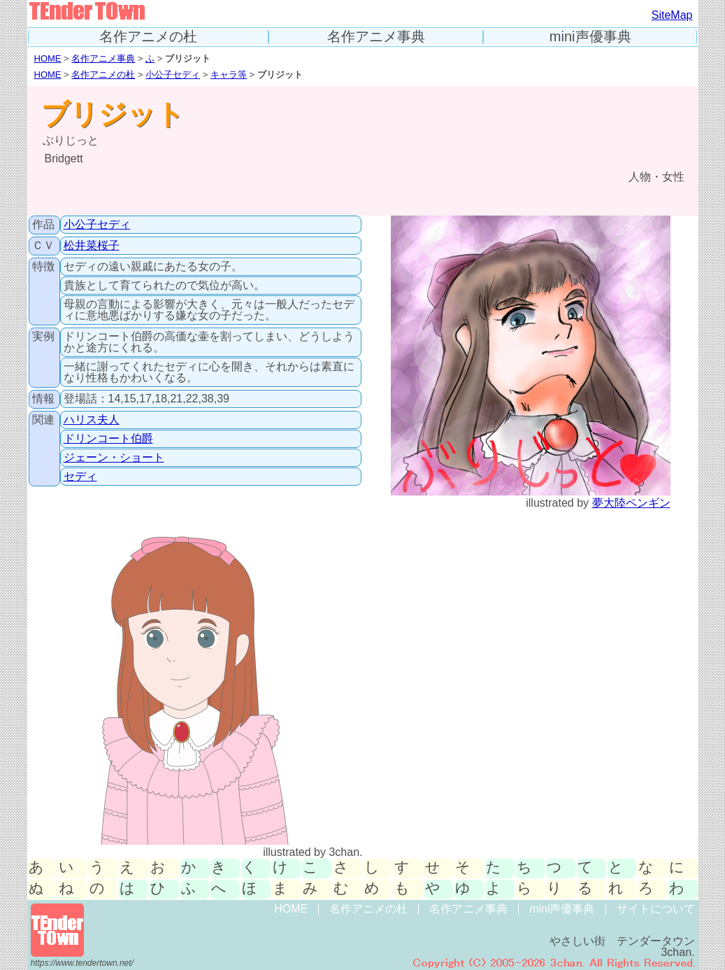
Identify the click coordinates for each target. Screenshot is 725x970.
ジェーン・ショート (114, 457)
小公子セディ (172, 74)
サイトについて (656, 909)
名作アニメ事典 (376, 36)
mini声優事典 (590, 36)
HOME (48, 58)
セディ (80, 476)
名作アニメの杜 (148, 36)
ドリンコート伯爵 (108, 438)
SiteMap (672, 15)
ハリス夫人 (92, 420)
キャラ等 (228, 74)
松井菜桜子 (92, 245)
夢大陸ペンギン (631, 503)
